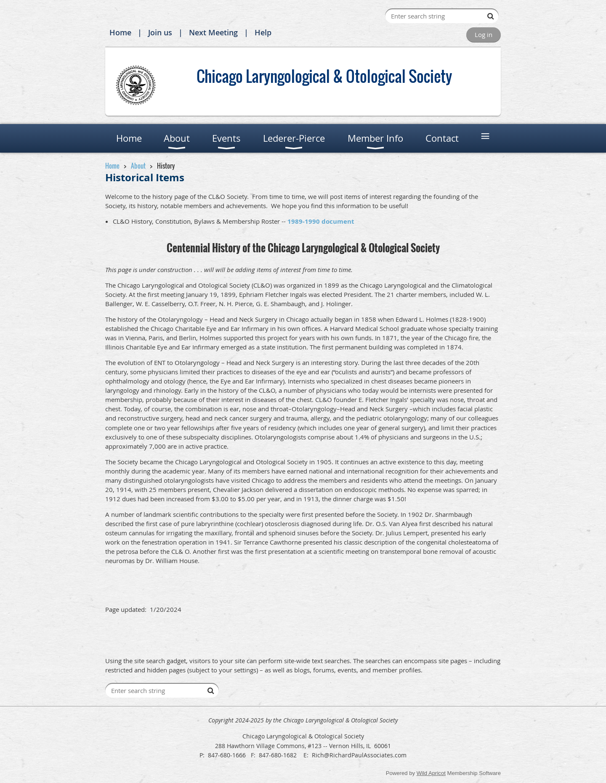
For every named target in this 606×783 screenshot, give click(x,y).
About (138, 165)
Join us (160, 32)
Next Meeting (213, 32)
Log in (483, 34)
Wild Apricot (431, 773)
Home (120, 32)
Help (263, 32)
